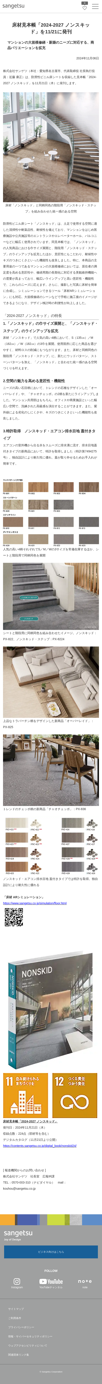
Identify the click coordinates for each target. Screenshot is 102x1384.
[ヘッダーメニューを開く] (95, 7)
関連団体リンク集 (18, 1354)
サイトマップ (16, 1308)
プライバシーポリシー (21, 1327)
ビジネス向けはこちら (51, 1251)
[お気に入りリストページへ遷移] (85, 8)
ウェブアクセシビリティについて (27, 1345)
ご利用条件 (14, 1318)
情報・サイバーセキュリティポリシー (30, 1336)
